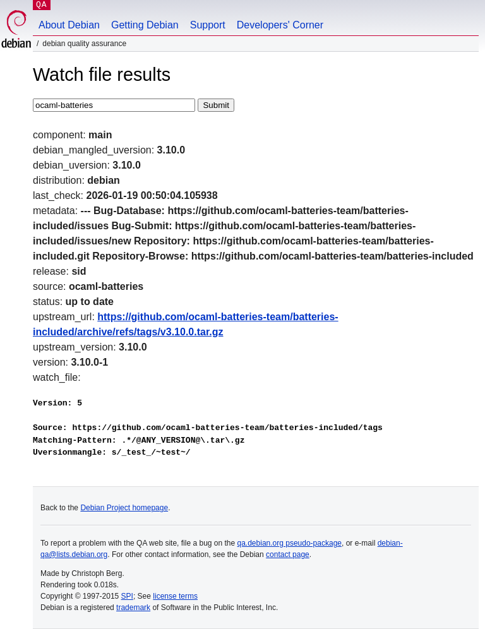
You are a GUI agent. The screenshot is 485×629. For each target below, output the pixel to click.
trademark (133, 607)
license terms (175, 596)
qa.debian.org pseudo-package (289, 543)
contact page (287, 554)
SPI (127, 596)
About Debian (69, 25)
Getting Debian (145, 25)
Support (207, 25)
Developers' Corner (280, 25)
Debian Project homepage (124, 507)
